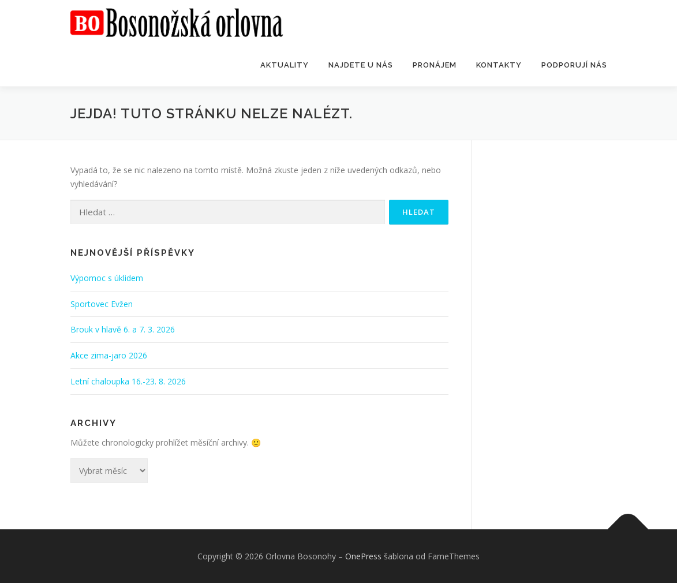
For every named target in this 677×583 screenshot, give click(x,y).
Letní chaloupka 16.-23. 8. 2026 (128, 381)
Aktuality (284, 65)
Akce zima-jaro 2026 (108, 355)
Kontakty (499, 65)
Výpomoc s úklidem (106, 277)
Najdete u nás (360, 65)
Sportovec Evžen (101, 303)
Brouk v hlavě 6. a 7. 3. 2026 (122, 329)
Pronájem (435, 65)
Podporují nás (574, 65)
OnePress (363, 556)
